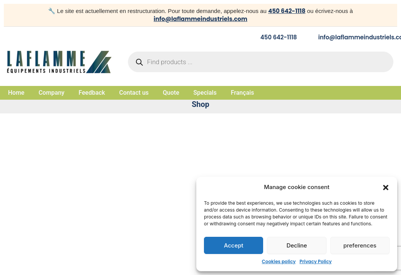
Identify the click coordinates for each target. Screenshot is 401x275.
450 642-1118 (287, 11)
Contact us (134, 93)
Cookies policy (279, 261)
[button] (386, 187)
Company (52, 93)
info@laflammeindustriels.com (200, 19)
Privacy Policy (315, 261)
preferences (360, 245)
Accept (233, 245)
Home (16, 93)
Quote (171, 93)
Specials (205, 93)
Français (242, 93)
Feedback (92, 93)
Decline (296, 245)
